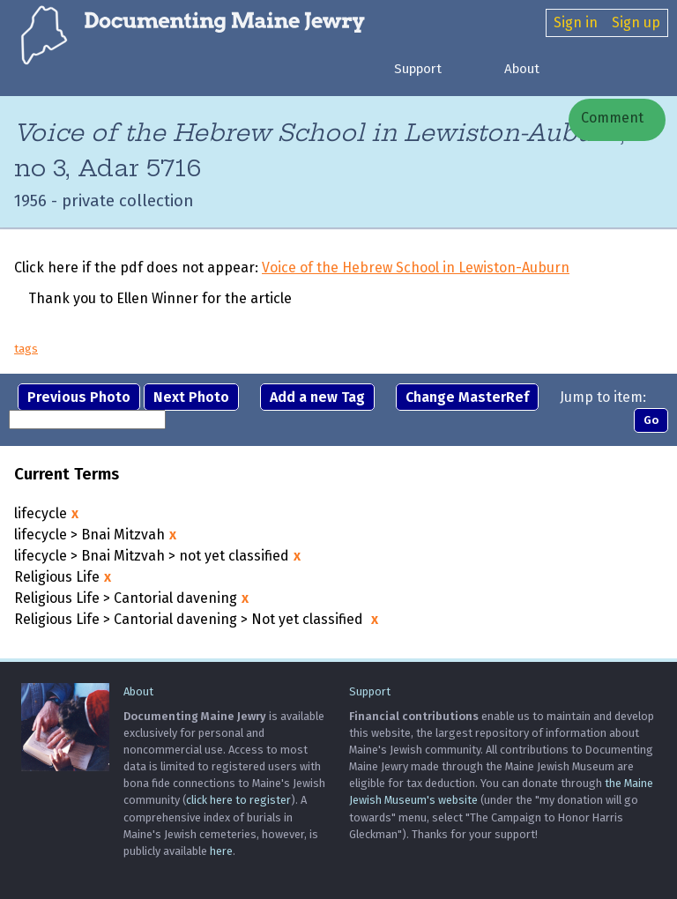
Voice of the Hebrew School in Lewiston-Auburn (415, 268)
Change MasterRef (467, 397)
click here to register (238, 800)
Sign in (576, 22)
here (221, 851)
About (521, 69)
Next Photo (191, 397)
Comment (610, 117)
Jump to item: (603, 397)
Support (418, 69)
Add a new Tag (317, 397)
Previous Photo (78, 397)
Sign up (636, 22)
